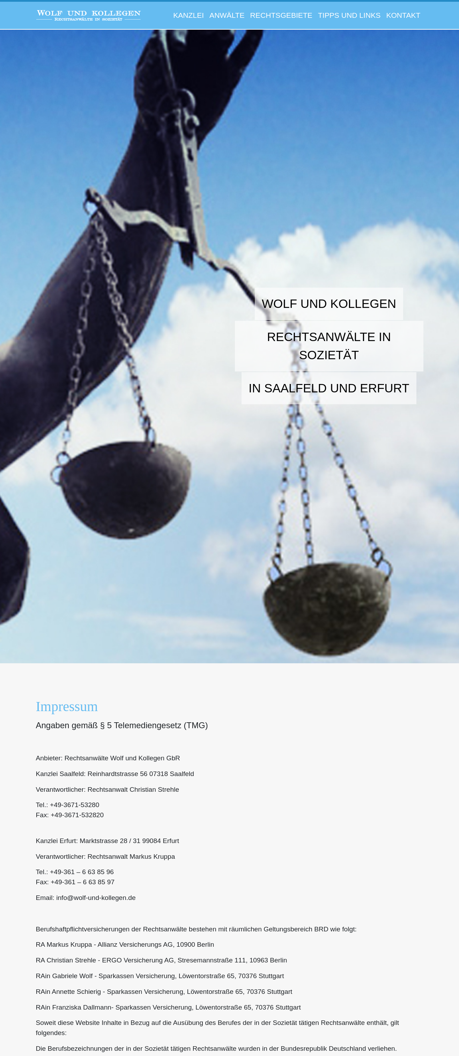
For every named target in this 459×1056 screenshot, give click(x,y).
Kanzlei (188, 15)
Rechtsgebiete (281, 15)
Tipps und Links (349, 15)
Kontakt (403, 15)
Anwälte (226, 15)
